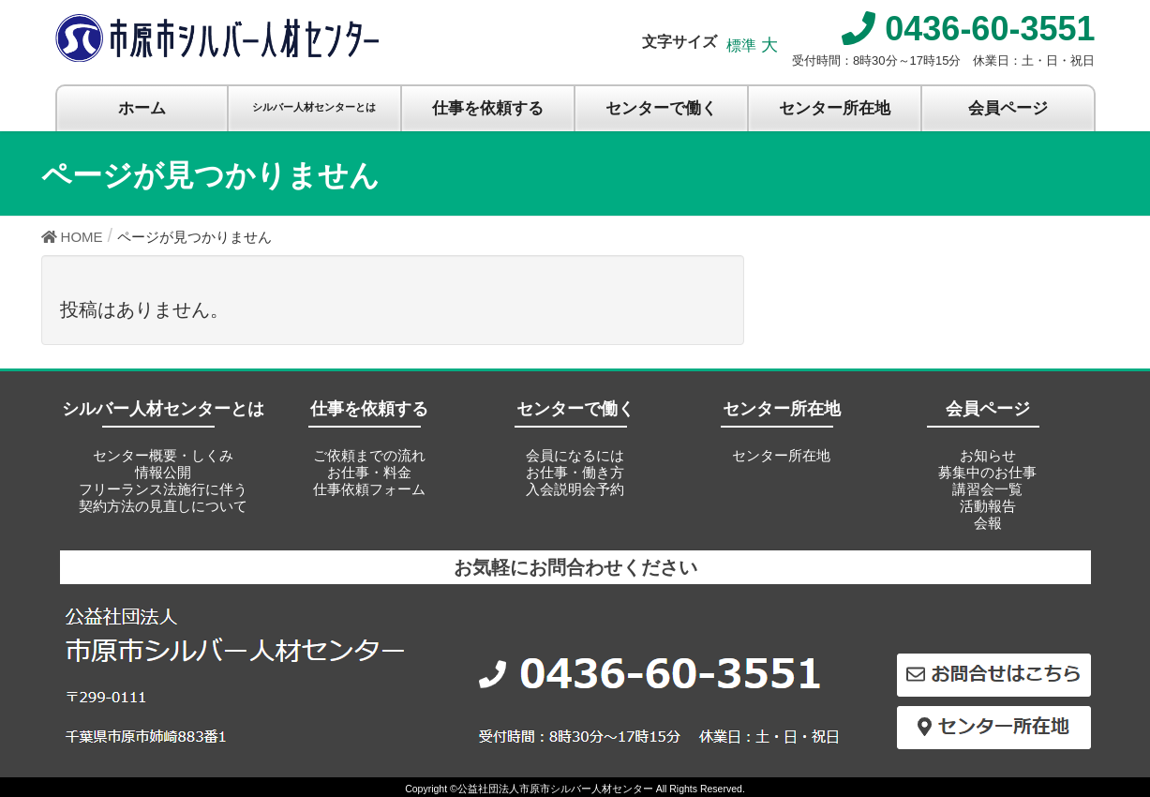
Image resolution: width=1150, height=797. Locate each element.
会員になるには (575, 455)
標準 (741, 45)
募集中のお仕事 (987, 472)
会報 (988, 523)
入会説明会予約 (575, 489)
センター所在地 (781, 455)
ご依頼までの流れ (369, 455)
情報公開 (163, 472)
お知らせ (988, 455)
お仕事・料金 (369, 472)
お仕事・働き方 (575, 472)
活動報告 (988, 506)
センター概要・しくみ (163, 455)
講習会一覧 (987, 489)
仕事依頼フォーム (369, 489)
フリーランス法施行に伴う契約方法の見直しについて (163, 497)
